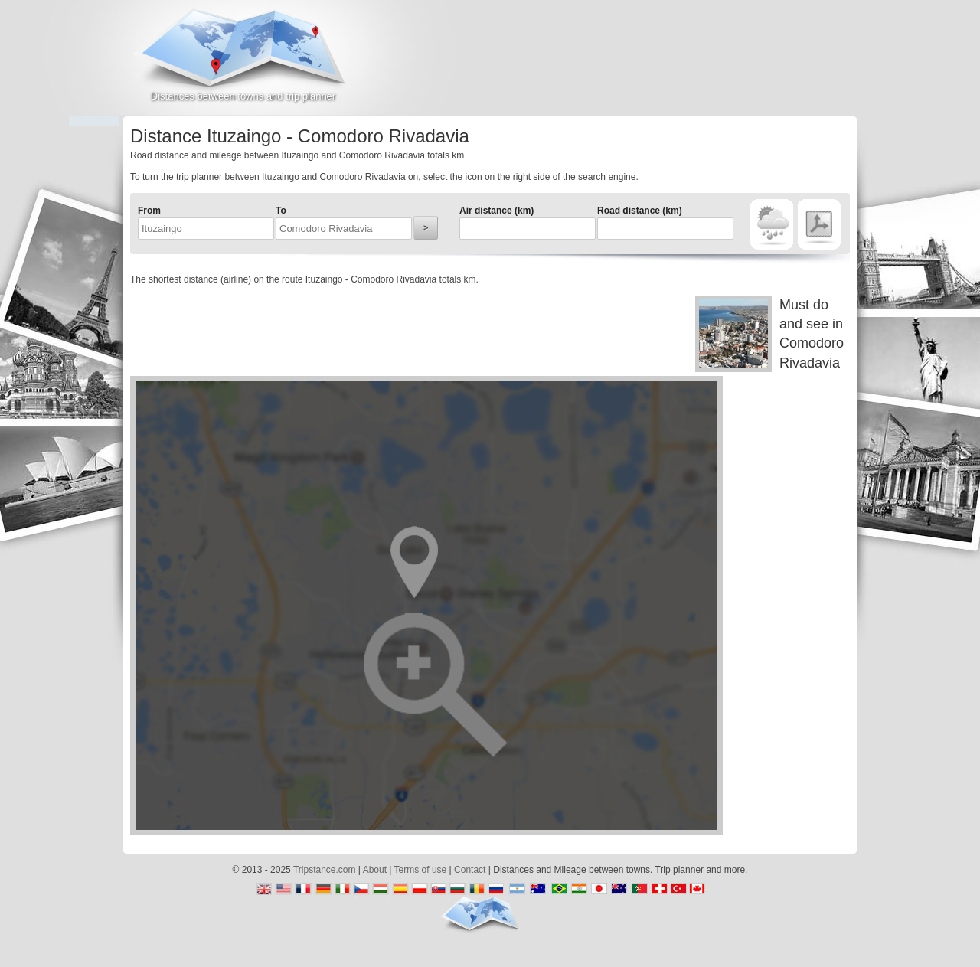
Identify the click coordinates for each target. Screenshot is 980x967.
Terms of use (420, 869)
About (375, 869)
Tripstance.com (324, 869)
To (281, 210)
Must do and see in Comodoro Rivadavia (769, 334)
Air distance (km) (496, 210)
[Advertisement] (678, 64)
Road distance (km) (639, 210)
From (149, 210)
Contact (469, 869)
